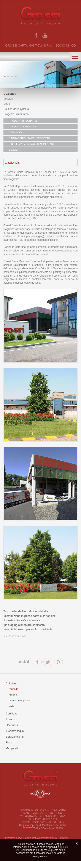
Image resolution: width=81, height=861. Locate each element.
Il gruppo (11, 719)
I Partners (12, 725)
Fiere (9, 742)
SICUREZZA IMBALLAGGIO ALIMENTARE (32, 144)
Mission (8, 98)
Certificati (11, 713)
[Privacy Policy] (13, 838)
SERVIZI (13, 149)
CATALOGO (15, 132)
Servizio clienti (15, 736)
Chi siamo (12, 683)
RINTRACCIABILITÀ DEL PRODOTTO (29, 138)
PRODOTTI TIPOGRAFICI (23, 121)
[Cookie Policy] (31, 838)
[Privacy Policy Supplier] (54, 838)
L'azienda (9, 93)
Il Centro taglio (15, 730)
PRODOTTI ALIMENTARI (22, 126)
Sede (6, 103)
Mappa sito (12, 748)
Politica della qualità (19, 700)
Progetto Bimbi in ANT (17, 114)
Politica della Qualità (16, 108)
